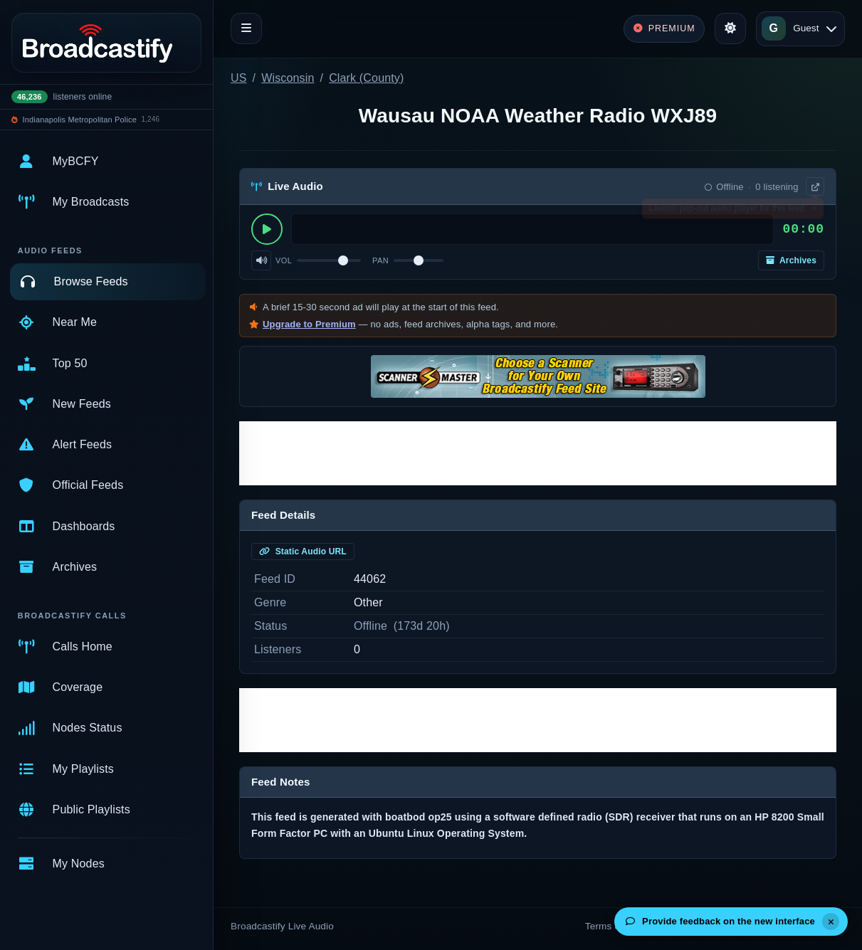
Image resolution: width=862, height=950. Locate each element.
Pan (380, 260)
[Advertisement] (537, 453)
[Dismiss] (830, 921)
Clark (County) (366, 78)
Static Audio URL (303, 551)
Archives (791, 260)
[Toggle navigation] (246, 28)
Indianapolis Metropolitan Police (80, 119)
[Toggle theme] (730, 28)
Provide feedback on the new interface (720, 921)
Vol (283, 260)
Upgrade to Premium (309, 324)
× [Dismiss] (813, 211)
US (239, 78)
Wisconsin (287, 78)
